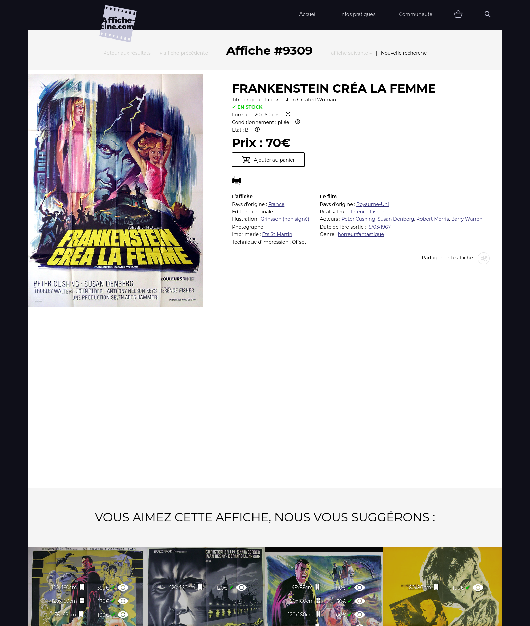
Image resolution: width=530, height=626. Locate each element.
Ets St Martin (277, 160)
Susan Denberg (396, 145)
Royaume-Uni (372, 130)
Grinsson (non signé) (285, 145)
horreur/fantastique (361, 160)
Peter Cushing (358, 145)
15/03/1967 (379, 153)
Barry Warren (467, 145)
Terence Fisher (367, 137)
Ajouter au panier (268, 85)
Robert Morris (432, 145)
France (276, 130)
